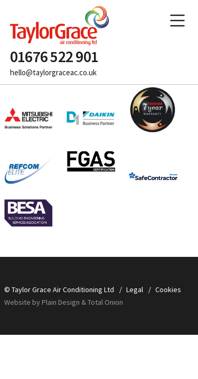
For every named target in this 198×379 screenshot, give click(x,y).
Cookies (168, 289)
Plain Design (61, 302)
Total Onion (105, 302)
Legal (134, 289)
